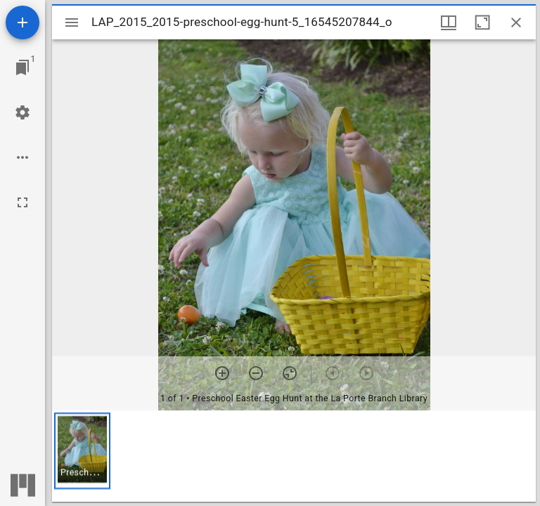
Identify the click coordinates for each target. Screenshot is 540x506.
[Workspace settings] (22, 112)
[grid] (294, 456)
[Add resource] (22, 22)
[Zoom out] (256, 373)
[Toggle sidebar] (72, 22)
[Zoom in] (222, 373)
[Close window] (516, 22)
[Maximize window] (482, 22)
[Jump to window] (22, 67)
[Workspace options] (22, 157)
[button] (82, 451)
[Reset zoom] (290, 373)
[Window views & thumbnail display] (448, 22)
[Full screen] (22, 202)
